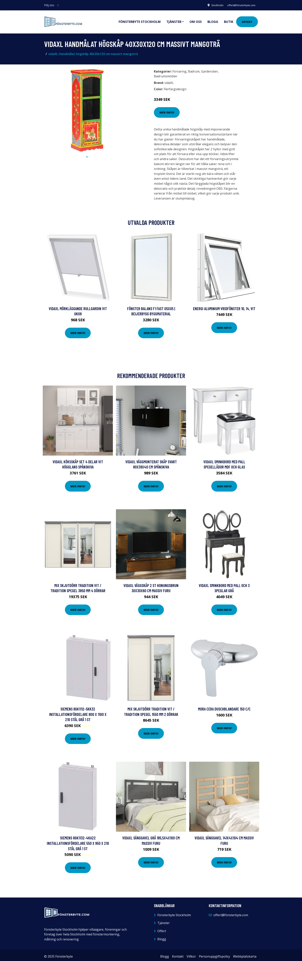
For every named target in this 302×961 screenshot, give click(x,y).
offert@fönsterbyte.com (240, 5)
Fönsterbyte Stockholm (140, 20)
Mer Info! (166, 110)
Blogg (212, 20)
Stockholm (213, 5)
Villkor (191, 954)
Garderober (209, 69)
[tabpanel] (87, 107)
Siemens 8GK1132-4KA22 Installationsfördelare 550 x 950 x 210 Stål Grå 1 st (78, 840)
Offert (247, 20)
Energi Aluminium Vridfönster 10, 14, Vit (224, 305)
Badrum (194, 69)
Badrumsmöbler (165, 73)
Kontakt (178, 954)
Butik (228, 20)
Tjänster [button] (173, 20)
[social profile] (58, 5)
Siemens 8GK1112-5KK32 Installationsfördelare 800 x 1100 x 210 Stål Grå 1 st (78, 711)
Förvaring (179, 69)
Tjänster (163, 920)
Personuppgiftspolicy (214, 954)
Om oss (196, 20)
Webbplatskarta (244, 954)
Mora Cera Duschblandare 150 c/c (224, 706)
